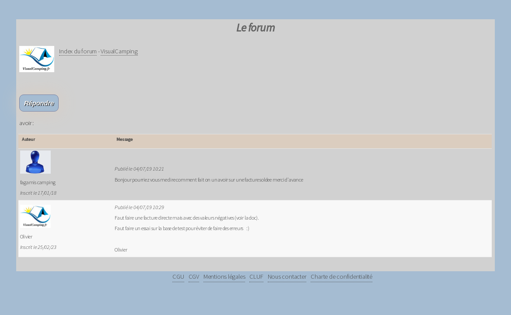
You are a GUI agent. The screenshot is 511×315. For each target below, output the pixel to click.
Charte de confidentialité (341, 276)
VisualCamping (119, 51)
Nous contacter (287, 276)
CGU (178, 276)
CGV (194, 276)
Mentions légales (224, 276)
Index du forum (78, 51)
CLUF (256, 276)
